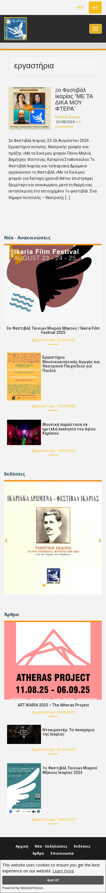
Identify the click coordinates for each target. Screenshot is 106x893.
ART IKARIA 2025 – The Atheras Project (53, 705)
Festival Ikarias (68, 116)
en (80, 7)
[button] (6, 548)
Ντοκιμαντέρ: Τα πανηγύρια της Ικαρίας (68, 732)
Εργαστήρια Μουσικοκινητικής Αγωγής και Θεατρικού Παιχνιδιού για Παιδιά (71, 364)
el (95, 7)
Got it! (53, 880)
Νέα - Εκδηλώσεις (51, 846)
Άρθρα (38, 853)
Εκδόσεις (82, 846)
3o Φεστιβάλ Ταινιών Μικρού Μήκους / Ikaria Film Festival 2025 (53, 330)
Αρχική (22, 846)
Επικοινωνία (62, 853)
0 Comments (68, 124)
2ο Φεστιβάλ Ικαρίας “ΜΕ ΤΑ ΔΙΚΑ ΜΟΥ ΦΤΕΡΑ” (74, 99)
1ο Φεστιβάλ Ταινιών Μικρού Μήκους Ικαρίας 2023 (69, 770)
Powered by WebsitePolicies (22, 888)
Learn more (63, 871)
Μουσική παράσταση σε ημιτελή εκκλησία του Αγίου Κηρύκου (69, 428)
